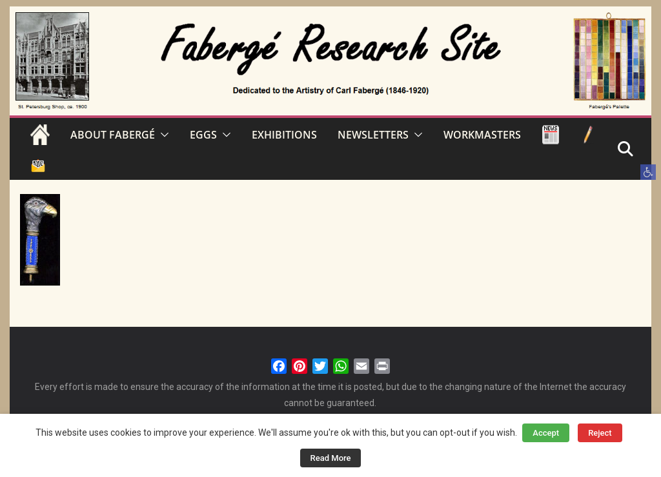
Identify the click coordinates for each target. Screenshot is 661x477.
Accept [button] (546, 433)
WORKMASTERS (482, 135)
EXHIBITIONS (284, 135)
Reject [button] (600, 433)
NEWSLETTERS (373, 135)
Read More (330, 458)
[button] (648, 172)
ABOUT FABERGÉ (112, 135)
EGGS (203, 135)
